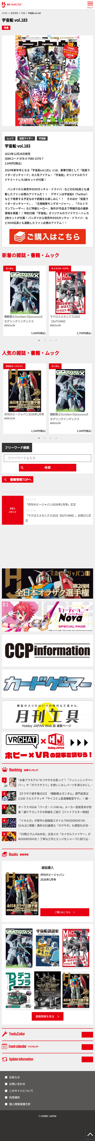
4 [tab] (56, 340)
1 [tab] (39, 340)
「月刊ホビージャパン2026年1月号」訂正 (50, 504)
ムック (10, 138)
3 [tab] (50, 340)
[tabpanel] (25, 300)
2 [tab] (45, 340)
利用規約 (14, 1097)
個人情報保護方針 (20, 1104)
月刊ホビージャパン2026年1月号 (24, 414)
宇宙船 (42, 138)
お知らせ (14, 1077)
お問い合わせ (17, 1084)
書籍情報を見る (45, 1016)
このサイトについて (21, 1091)
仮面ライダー (26, 138)
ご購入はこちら (62, 912)
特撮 (6, 27)
